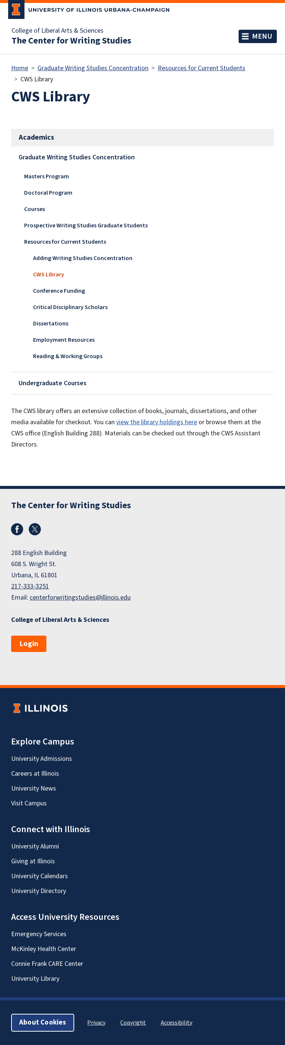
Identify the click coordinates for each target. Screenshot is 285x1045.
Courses (34, 209)
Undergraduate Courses (52, 383)
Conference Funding (59, 291)
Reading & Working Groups (67, 356)
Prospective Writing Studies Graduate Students (86, 225)
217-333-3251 (30, 586)
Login (28, 644)
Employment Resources (64, 340)
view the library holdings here (156, 422)
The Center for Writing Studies (71, 40)
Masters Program (46, 176)
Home (19, 68)
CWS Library (48, 274)
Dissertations (50, 323)
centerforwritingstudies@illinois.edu (80, 597)
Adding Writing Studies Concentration (82, 258)
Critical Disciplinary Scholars (70, 307)
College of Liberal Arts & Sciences (58, 30)
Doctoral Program (48, 193)
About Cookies (42, 1023)
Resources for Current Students (201, 68)
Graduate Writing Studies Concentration (92, 68)
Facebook (17, 529)
